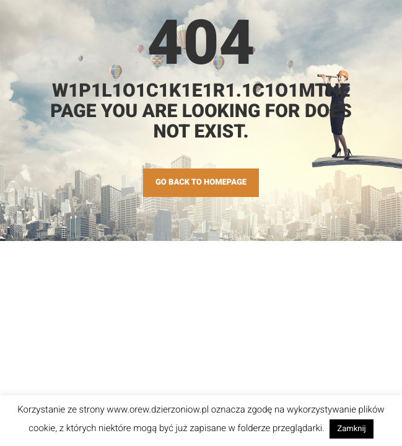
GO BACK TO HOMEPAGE (201, 182)
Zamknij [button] (351, 429)
